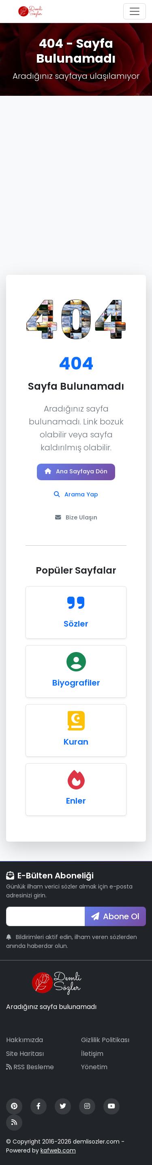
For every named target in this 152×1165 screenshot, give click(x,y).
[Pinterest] (14, 1106)
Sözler (76, 623)
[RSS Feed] (14, 1122)
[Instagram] (87, 1106)
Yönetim (94, 1067)
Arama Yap (76, 494)
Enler (76, 800)
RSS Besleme (30, 1067)
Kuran (76, 741)
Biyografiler (76, 682)
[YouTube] (111, 1106)
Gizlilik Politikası (105, 1040)
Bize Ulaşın (76, 517)
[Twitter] (63, 1106)
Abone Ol (115, 916)
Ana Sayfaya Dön (76, 471)
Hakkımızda (24, 1040)
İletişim (92, 1053)
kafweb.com (58, 1150)
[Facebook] (38, 1106)
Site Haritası (25, 1053)
